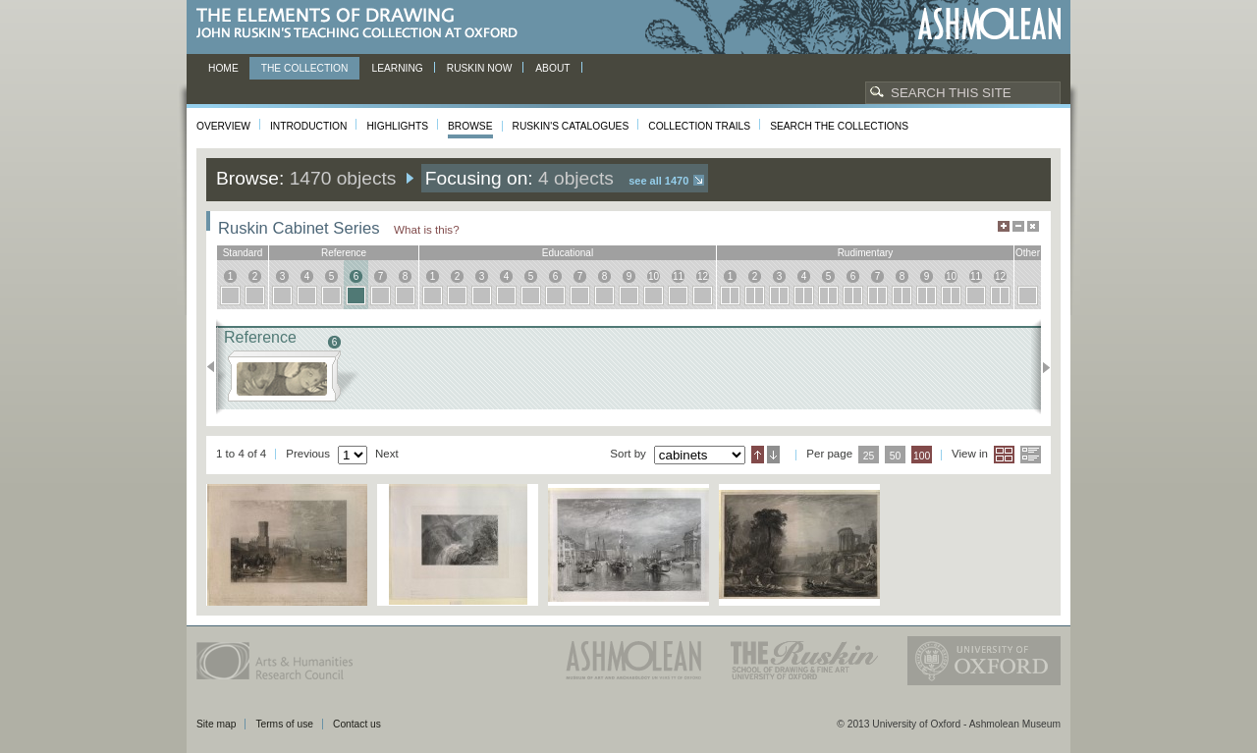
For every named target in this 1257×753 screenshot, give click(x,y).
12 (702, 276)
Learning (396, 68)
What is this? (427, 229)
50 (896, 456)
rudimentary (866, 252)
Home (223, 68)
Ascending (757, 454)
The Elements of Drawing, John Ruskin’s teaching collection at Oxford (362, 24)
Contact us (357, 724)
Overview (223, 126)
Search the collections (839, 126)
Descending (773, 454)
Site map (216, 724)
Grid (1004, 454)
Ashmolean (989, 24)
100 (921, 456)
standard (243, 252)
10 (653, 276)
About (552, 68)
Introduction (308, 126)
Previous (216, 367)
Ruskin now (480, 68)
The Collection (305, 68)
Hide (1033, 226)
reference (343, 252)
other (1027, 252)
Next (1040, 367)
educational (567, 252)
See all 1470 (658, 181)
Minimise (1018, 226)
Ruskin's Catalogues (571, 126)
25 (869, 456)
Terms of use (284, 724)
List (1030, 454)
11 (678, 276)
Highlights (397, 126)
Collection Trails (699, 126)
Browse (470, 126)
